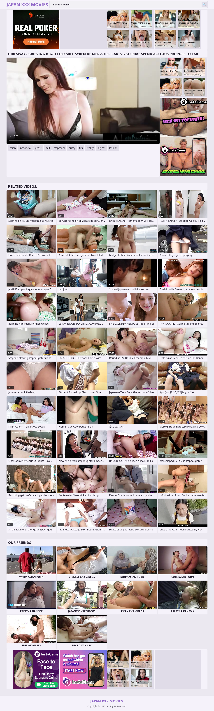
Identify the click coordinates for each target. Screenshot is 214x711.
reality (90, 148)
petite (38, 148)
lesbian (113, 148)
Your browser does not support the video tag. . (83, 101)
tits (81, 148)
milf (48, 148)
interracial (25, 148)
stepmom (59, 148)
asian (13, 148)
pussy (72, 148)
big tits (101, 148)
